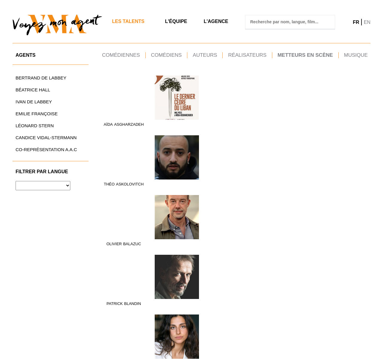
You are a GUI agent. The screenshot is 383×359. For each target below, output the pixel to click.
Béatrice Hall (33, 89)
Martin (334, 123)
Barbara (294, 123)
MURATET (309, 246)
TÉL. (192, 340)
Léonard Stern (35, 125)
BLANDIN (266, 123)
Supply (173, 310)
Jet (312, 182)
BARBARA (206, 182)
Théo (153, 123)
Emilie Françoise (37, 113)
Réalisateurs (247, 55)
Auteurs (205, 55)
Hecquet (268, 182)
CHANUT (313, 123)
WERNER (356, 310)
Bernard (250, 246)
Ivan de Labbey (34, 101)
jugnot (356, 182)
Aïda (108, 123)
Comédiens (166, 55)
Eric (160, 310)
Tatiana (338, 310)
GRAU (223, 182)
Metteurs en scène (305, 55)
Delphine (247, 182)
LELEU (138, 246)
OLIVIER (203, 123)
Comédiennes (121, 55)
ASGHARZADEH (129, 123)
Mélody (204, 246)
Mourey (222, 246)
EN (367, 22)
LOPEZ (177, 246)
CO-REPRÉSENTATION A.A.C (46, 149)
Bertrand (123, 182)
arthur (339, 182)
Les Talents (128, 21)
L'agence (216, 21)
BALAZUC (221, 123)
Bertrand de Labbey (41, 77)
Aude (160, 182)
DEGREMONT (123, 187)
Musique (355, 55)
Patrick (249, 123)
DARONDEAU (355, 123)
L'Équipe (176, 21)
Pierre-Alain (117, 246)
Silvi (139, 310)
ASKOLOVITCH (174, 123)
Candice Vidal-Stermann (46, 137)
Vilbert (302, 315)
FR (356, 22)
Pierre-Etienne (302, 310)
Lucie (292, 246)
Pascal (204, 310)
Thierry (161, 246)
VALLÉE (264, 310)
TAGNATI (221, 310)
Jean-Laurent (118, 310)
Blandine (298, 182)
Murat (268, 246)
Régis (250, 310)
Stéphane (340, 246)
